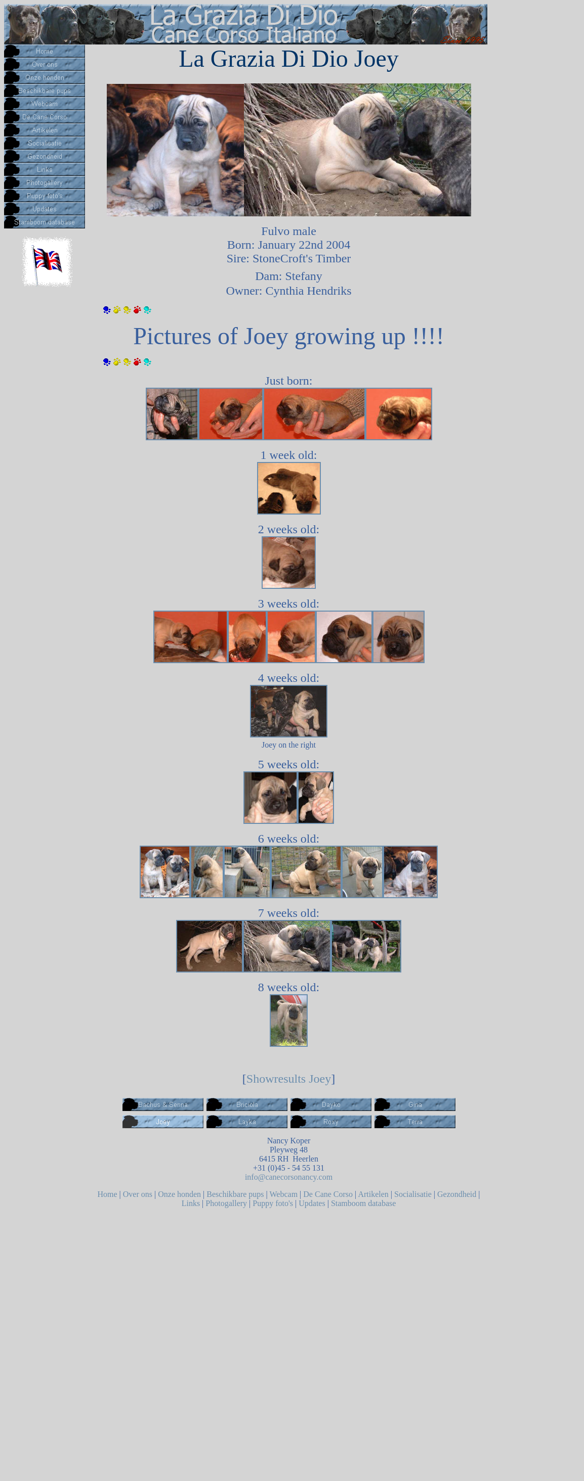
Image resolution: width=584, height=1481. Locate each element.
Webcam (284, 1194)
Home (107, 1194)
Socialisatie (413, 1194)
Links (191, 1203)
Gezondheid (456, 1194)
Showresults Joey (288, 1078)
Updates (312, 1203)
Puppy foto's (273, 1203)
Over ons (137, 1194)
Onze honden (179, 1194)
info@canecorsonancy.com (288, 1177)
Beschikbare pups (235, 1194)
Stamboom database (363, 1203)
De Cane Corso (328, 1194)
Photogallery (226, 1203)
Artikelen (373, 1194)
